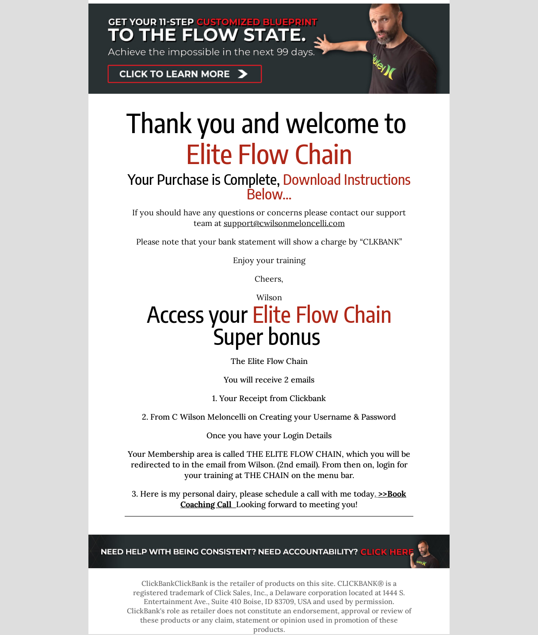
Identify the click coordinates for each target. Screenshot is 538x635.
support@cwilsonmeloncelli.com (284, 223)
